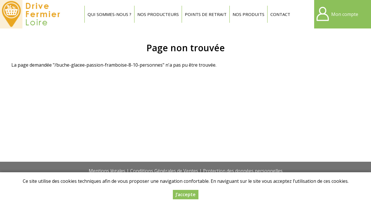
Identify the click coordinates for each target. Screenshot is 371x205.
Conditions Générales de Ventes (164, 171)
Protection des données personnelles (243, 171)
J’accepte (186, 194)
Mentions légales (107, 171)
